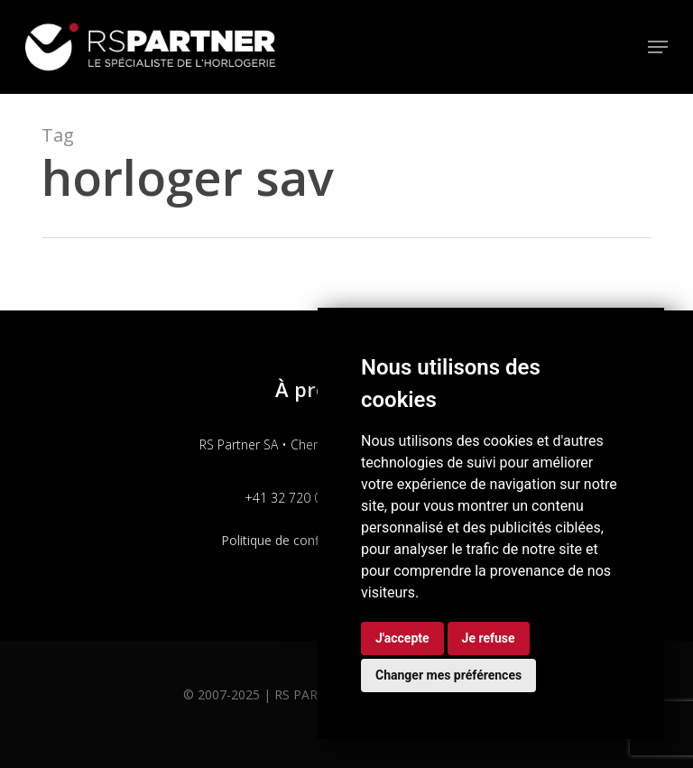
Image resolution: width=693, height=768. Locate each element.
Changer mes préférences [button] (448, 675)
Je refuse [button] (488, 638)
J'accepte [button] (402, 638)
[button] (658, 47)
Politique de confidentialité (298, 540)
